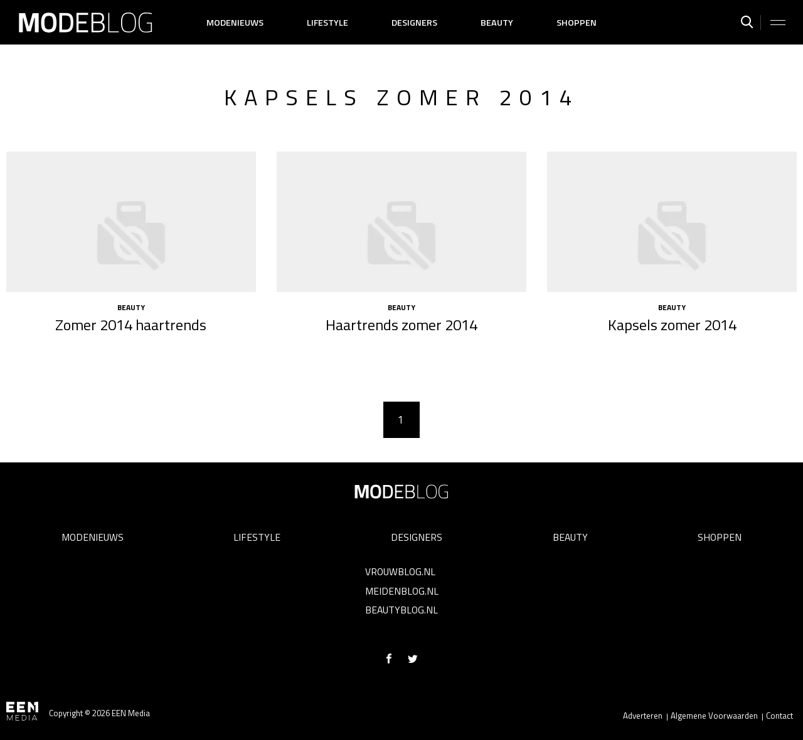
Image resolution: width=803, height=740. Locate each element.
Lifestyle (327, 22)
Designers (414, 22)
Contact (779, 715)
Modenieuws (234, 22)
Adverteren (642, 715)
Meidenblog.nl (402, 590)
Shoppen (576, 22)
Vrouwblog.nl (400, 571)
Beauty (497, 22)
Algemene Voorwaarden (714, 715)
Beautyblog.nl (401, 609)
